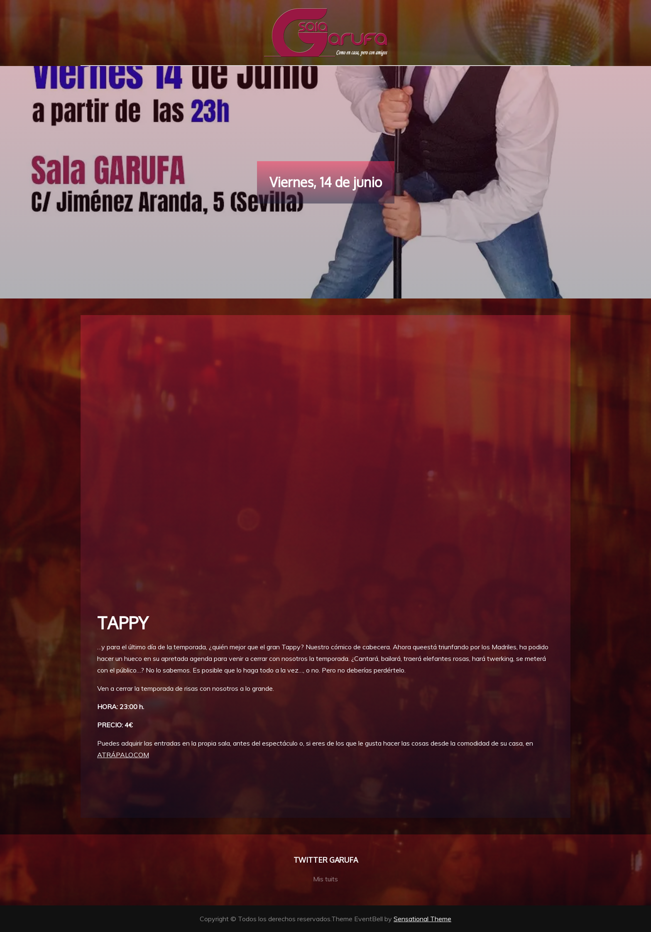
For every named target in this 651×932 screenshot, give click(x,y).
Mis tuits (325, 879)
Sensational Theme (422, 919)
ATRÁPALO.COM (123, 755)
